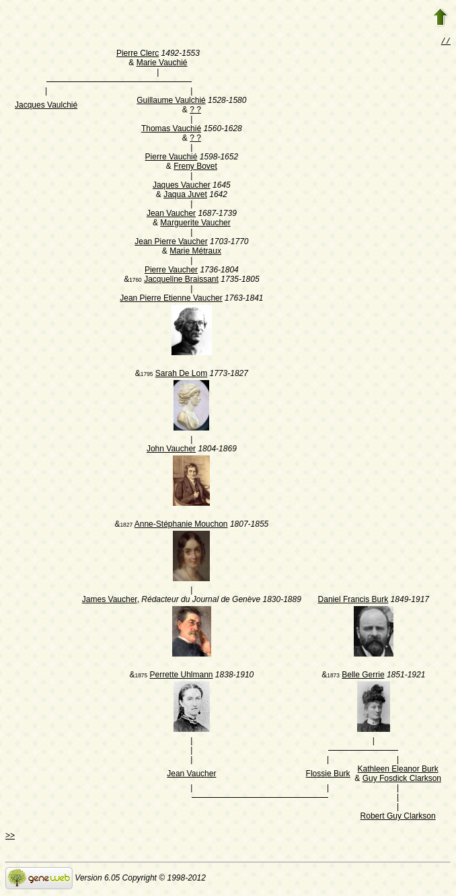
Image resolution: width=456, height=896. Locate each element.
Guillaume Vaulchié (171, 101)
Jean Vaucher (171, 214)
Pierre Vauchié (171, 158)
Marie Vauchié (162, 64)
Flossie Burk (328, 775)
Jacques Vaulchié (46, 106)
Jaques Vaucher (182, 186)
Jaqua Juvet (185, 195)
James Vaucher (109, 600)
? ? (195, 111)
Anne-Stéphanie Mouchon (181, 525)
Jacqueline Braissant (181, 280)
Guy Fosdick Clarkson (402, 779)
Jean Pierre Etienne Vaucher (171, 299)
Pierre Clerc (137, 54)
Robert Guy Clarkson (398, 817)
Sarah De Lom (181, 374)
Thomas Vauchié (171, 130)
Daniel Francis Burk (353, 600)
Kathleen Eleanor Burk (398, 770)
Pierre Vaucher (171, 271)
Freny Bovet (195, 167)
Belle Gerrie (363, 676)
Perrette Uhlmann (181, 676)
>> (10, 837)
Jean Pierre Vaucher (171, 243)
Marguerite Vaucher (195, 224)
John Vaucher (171, 450)
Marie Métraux (195, 252)
